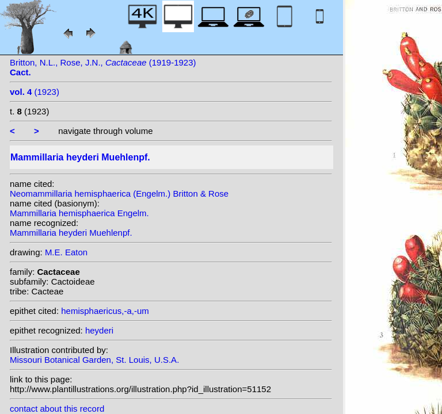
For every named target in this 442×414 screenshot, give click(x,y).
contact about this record (57, 408)
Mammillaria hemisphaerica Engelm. (79, 213)
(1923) (34, 92)
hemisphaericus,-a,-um (105, 311)
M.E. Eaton (66, 252)
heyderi (99, 330)
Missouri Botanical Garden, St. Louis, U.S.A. (94, 360)
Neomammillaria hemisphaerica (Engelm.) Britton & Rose (119, 193)
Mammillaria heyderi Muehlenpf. (71, 232)
